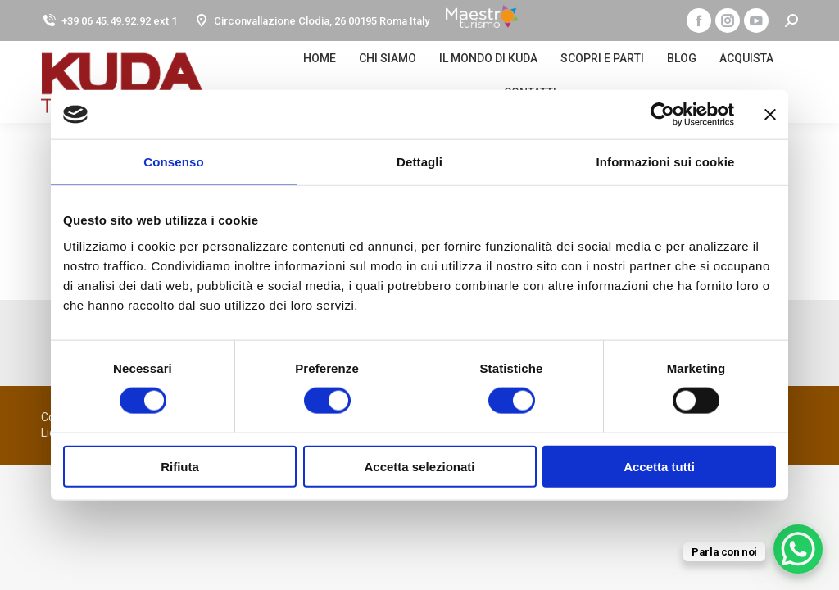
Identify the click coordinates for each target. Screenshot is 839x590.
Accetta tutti (659, 466)
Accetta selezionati (419, 466)
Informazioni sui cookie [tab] (665, 162)
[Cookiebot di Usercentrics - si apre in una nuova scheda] (662, 114)
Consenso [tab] (173, 162)
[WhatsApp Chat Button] (798, 549)
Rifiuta (180, 466)
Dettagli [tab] (419, 162)
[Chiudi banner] (770, 114)
